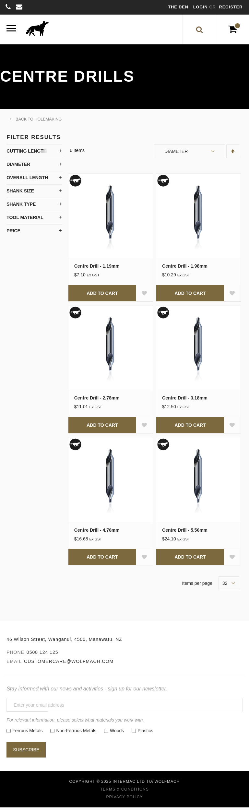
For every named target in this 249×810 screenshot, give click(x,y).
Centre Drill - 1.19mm (97, 268)
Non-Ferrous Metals (76, 733)
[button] (144, 296)
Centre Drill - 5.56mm (185, 532)
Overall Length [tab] (27, 180)
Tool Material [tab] (24, 220)
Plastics (145, 733)
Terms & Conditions (124, 792)
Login (201, 7)
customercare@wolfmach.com (68, 663)
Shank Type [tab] (21, 206)
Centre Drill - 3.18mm (185, 400)
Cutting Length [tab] (26, 153)
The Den (178, 7)
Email (14, 663)
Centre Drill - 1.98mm (185, 268)
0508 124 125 (42, 654)
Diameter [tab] (18, 166)
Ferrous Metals (27, 733)
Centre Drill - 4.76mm (97, 532)
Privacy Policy (124, 799)
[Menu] (11, 30)
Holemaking (48, 122)
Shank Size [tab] (20, 193)
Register (231, 7)
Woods (117, 733)
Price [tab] (13, 233)
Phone (15, 654)
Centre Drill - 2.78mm (97, 400)
